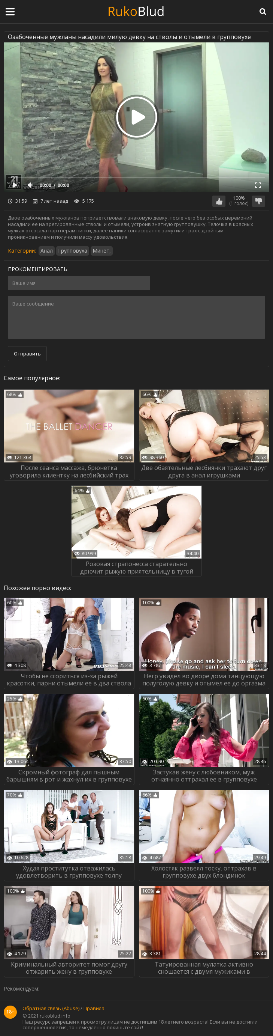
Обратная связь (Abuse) (50, 1009)
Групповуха (72, 250)
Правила (94, 1009)
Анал (46, 250)
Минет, (101, 250)
